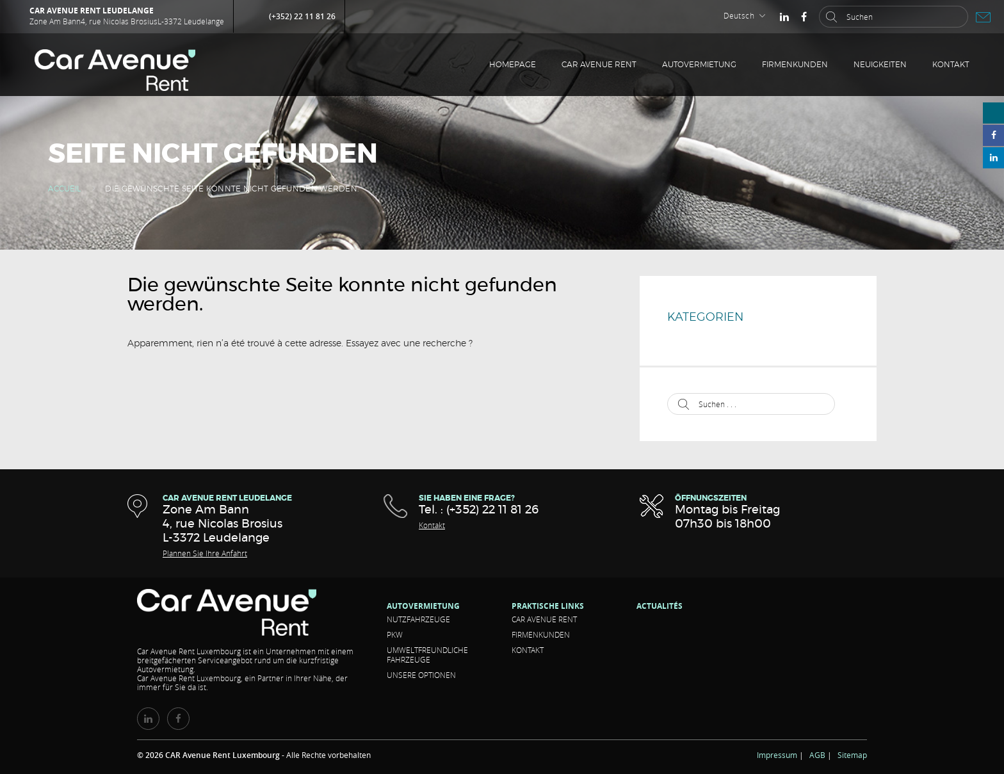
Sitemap (852, 755)
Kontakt (950, 65)
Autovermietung (699, 65)
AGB (817, 755)
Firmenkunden (795, 65)
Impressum (777, 755)
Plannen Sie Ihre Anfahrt (205, 553)
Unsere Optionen (421, 675)
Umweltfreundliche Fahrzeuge (427, 655)
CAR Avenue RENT (599, 65)
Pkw (395, 634)
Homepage (512, 65)
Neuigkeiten (880, 65)
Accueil (64, 189)
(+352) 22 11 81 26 (302, 16)
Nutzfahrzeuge (418, 619)
